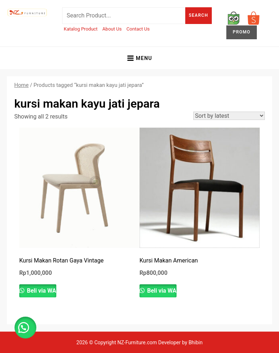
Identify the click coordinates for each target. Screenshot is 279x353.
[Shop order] (229, 116)
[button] (25, 327)
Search (198, 15)
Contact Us (138, 29)
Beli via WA (40, 290)
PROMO (241, 32)
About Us (112, 29)
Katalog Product (81, 29)
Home (21, 85)
